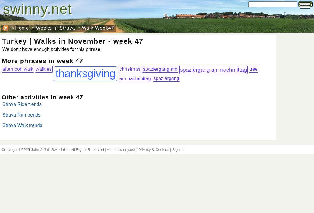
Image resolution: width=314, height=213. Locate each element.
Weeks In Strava (55, 27)
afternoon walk (17, 69)
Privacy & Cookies (154, 149)
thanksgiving (85, 73)
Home (22, 27)
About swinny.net (121, 149)
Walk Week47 (98, 27)
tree (253, 69)
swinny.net (37, 9)
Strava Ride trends (22, 104)
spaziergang (166, 78)
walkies (44, 69)
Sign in (178, 149)
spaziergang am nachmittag (213, 70)
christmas (129, 69)
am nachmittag (135, 78)
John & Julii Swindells (49, 149)
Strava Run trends (21, 114)
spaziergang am (160, 69)
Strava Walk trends (22, 125)
